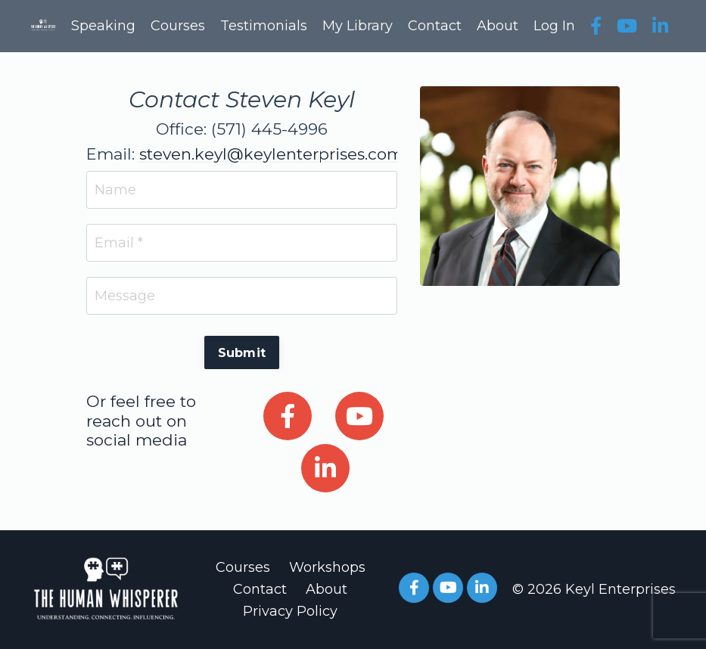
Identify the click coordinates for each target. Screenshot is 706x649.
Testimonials (263, 25)
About (497, 25)
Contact (435, 25)
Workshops (327, 567)
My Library (357, 25)
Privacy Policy (290, 611)
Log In (554, 25)
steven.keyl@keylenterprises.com (271, 153)
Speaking (103, 25)
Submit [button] (242, 352)
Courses (178, 25)
